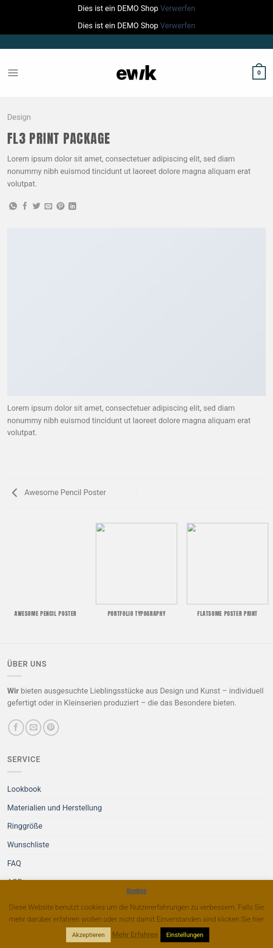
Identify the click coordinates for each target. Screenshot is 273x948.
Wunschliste (28, 844)
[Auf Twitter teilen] (36, 206)
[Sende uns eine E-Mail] (33, 727)
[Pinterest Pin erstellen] (60, 206)
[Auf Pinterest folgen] (51, 727)
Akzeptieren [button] (88, 934)
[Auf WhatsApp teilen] (13, 206)
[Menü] (13, 72)
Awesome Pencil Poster (59, 492)
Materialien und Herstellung (54, 807)
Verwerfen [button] (177, 8)
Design (19, 117)
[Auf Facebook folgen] (16, 727)
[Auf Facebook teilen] (25, 206)
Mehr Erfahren (135, 934)
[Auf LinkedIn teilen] (72, 206)
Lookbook (24, 789)
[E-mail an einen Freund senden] (48, 206)
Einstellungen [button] (185, 934)
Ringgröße (25, 826)
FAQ (14, 863)
